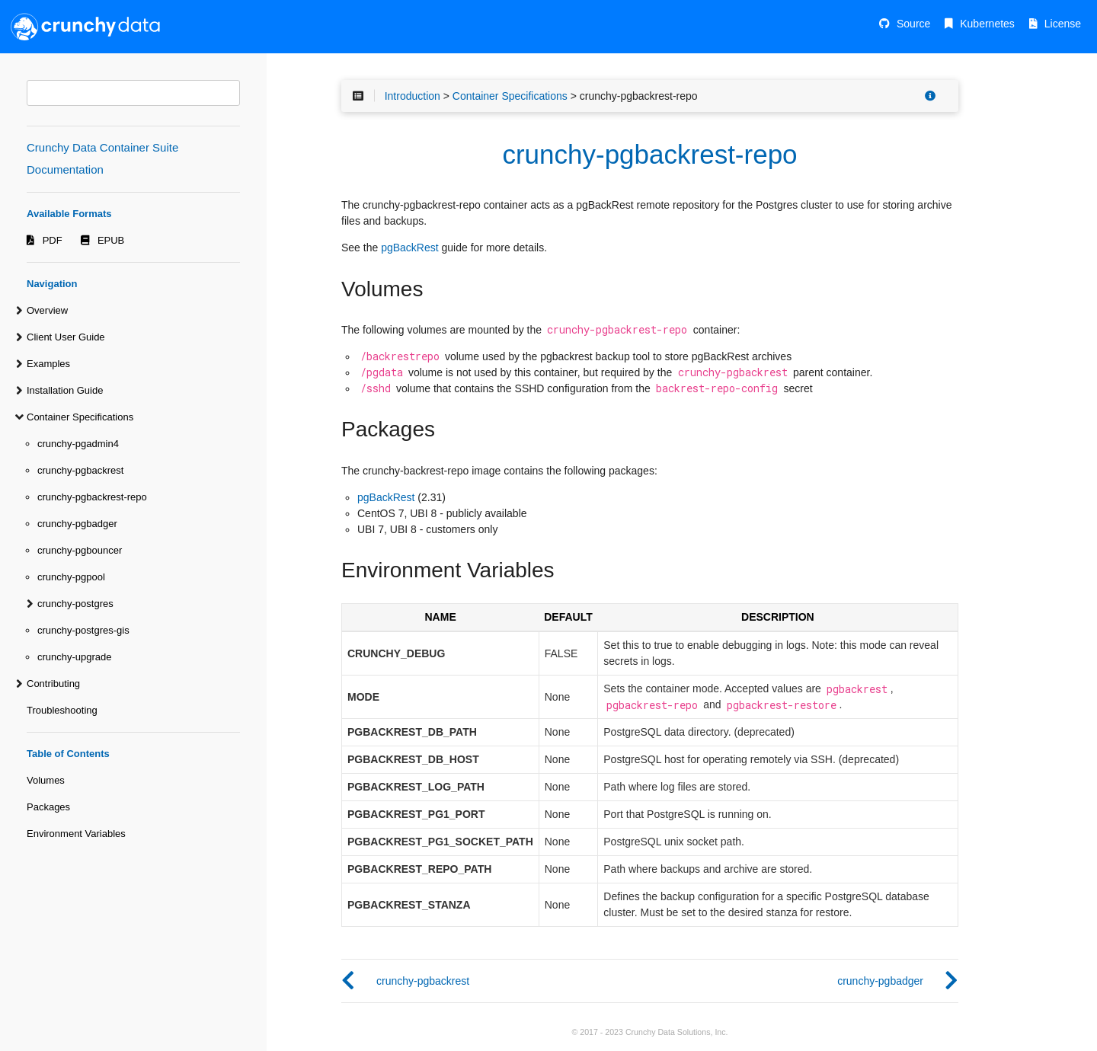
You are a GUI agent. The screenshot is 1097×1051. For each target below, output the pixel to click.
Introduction (412, 96)
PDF (52, 240)
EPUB (111, 240)
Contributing (53, 683)
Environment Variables (76, 833)
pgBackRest (409, 247)
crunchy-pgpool (71, 577)
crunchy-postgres (75, 603)
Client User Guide (66, 337)
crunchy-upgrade (74, 657)
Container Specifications (80, 417)
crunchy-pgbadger (77, 523)
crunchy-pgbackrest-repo (92, 497)
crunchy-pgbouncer (79, 550)
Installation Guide (65, 390)
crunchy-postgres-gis (83, 630)
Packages (48, 807)
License (1062, 24)
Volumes (46, 780)
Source (913, 24)
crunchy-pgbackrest (80, 470)
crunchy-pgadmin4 (78, 443)
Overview (47, 310)
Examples (48, 363)
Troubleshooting (62, 710)
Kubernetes (987, 24)
